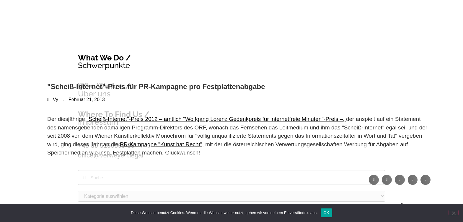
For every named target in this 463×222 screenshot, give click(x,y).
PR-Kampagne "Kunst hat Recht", (162, 144)
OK (326, 213)
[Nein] (454, 212)
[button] (374, 180)
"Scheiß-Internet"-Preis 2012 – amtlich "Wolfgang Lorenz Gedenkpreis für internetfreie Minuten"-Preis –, (216, 119)
